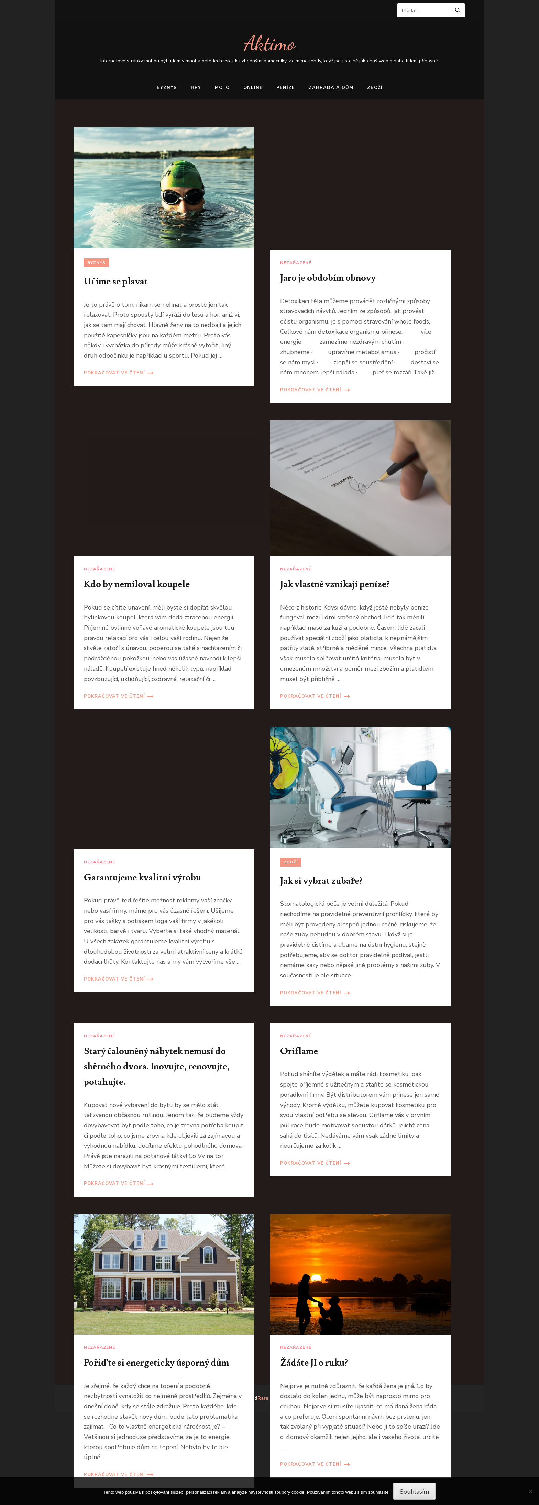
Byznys (167, 88)
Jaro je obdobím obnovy (328, 278)
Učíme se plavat (116, 281)
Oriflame (299, 1051)
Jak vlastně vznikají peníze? (335, 584)
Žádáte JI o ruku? (314, 1363)
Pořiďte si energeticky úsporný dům (156, 1363)
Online (253, 88)
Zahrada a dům (331, 88)
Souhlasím (414, 1491)
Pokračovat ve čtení (114, 373)
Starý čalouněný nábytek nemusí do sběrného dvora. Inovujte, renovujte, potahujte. (157, 1066)
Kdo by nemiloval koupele (137, 584)
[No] (530, 1491)
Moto (222, 88)
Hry (196, 88)
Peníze (285, 88)
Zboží (375, 88)
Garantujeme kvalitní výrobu (142, 877)
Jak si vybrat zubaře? (321, 881)
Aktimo (269, 43)
